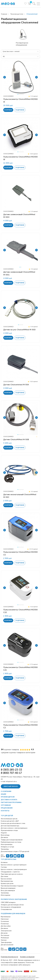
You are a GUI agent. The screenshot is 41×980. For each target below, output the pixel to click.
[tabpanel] (20, 77)
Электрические (6, 931)
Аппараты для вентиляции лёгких (12, 905)
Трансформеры (6, 942)
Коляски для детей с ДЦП (10, 821)
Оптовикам (6, 805)
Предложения (7, 808)
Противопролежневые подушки (12, 886)
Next (36, 77)
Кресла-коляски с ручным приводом (13, 865)
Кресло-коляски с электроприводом (14, 869)
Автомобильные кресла (9, 819)
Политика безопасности (9, 957)
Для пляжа (4, 876)
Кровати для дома (7, 883)
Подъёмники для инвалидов (13, 913)
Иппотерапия (5, 895)
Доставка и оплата (9, 800)
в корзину (8, 110)
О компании (6, 791)
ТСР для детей (7, 816)
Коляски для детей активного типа (13, 823)
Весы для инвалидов (8, 890)
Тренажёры (5, 893)
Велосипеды (5, 835)
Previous (4, 77)
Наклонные (5, 919)
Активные (4, 862)
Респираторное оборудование (14, 899)
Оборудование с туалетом (10, 872)
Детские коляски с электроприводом (14, 828)
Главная (4, 14)
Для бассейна (5, 926)
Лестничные (5, 935)
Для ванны (4, 928)
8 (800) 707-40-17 (11, 772)
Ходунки (4, 833)
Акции (3, 794)
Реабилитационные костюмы (11, 842)
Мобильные (5, 938)
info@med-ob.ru (11, 781)
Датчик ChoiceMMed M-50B (16, 439)
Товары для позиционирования (11, 840)
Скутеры (4, 867)
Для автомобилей (7, 945)
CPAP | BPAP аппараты (8, 902)
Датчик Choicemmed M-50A (16, 384)
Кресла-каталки (6, 879)
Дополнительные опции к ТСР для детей (15, 851)
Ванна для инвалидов (8, 888)
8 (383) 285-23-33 (11, 769)
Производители (16, 14)
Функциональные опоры (9, 830)
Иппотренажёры (6, 844)
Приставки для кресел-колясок (12, 874)
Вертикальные (5, 917)
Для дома (4, 933)
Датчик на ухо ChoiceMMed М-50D (19, 329)
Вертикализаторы (7, 881)
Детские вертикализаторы (10, 826)
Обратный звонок (10, 786)
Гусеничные (5, 921)
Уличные (4, 940)
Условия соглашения (27, 957)
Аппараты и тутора (7, 847)
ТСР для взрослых (8, 859)
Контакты (5, 811)
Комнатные (5, 924)
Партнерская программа (11, 802)
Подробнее (19, 110)
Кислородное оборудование (11, 907)
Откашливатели (6, 909)
